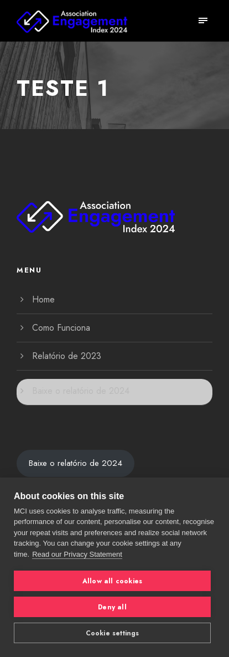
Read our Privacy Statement (77, 554)
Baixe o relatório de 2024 (80, 390)
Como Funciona (61, 327)
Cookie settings (112, 633)
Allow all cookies (112, 581)
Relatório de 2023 (66, 356)
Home (43, 299)
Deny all (112, 607)
